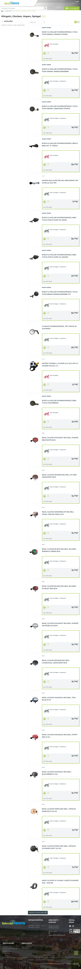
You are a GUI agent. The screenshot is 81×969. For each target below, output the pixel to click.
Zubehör (8, 11)
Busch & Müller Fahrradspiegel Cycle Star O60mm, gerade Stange (59, 33)
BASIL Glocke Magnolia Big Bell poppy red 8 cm (59, 736)
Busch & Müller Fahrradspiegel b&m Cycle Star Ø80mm (59, 402)
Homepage (30, 959)
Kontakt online (40, 959)
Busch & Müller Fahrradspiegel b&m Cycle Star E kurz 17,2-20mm (59, 219)
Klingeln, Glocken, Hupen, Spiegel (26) (13, 25)
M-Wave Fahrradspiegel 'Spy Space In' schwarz (59, 327)
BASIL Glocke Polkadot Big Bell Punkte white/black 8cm (60, 624)
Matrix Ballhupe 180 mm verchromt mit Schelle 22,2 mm (60, 182)
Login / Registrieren (27, 946)
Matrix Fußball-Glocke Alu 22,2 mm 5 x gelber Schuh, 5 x (60, 364)
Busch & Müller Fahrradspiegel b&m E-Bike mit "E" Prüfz (60, 144)
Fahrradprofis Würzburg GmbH (55, 963)
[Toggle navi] (2, 1)
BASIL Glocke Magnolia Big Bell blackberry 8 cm (56, 773)
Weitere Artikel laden (38, 912)
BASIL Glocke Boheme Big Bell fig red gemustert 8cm (59, 476)
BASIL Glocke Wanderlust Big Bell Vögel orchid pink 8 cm (58, 513)
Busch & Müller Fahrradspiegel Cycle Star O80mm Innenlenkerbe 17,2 (59, 293)
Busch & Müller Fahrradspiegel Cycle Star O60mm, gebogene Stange (59, 107)
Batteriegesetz (7, 951)
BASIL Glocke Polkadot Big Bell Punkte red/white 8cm (60, 439)
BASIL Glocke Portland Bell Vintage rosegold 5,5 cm (59, 810)
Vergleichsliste (26, 948)
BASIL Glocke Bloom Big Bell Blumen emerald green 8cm (59, 550)
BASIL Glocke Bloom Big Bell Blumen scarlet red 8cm (59, 587)
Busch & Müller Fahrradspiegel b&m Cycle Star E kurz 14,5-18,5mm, (59, 256)
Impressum (6, 950)
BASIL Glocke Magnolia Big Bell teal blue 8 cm (59, 699)
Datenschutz (6, 953)
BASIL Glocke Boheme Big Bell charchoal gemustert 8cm (56, 661)
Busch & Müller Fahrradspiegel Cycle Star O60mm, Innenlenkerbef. (59, 70)
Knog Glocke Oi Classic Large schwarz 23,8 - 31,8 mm (60, 882)
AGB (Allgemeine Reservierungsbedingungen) (10, 947)
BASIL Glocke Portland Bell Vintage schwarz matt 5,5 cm (59, 847)
